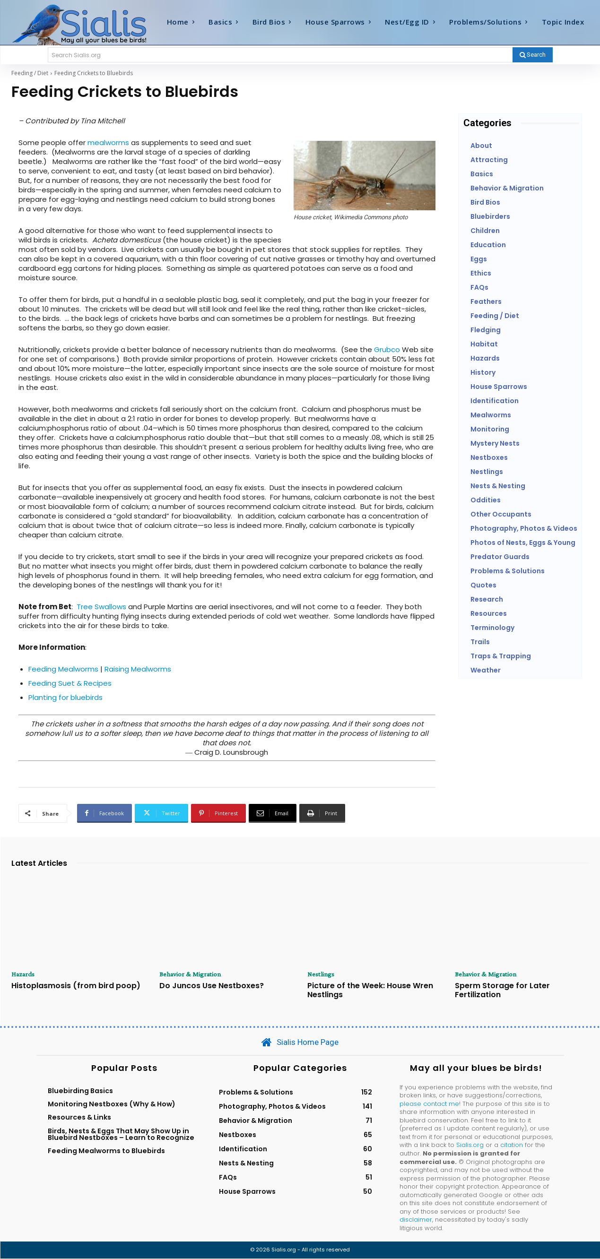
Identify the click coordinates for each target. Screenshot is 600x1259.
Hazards (24, 974)
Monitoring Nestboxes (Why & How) (111, 1104)
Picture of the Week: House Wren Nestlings (370, 991)
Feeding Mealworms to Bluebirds (106, 1151)
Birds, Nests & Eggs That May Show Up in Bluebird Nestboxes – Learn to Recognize (121, 1135)
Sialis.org (470, 1145)
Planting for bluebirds (65, 697)
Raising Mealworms (137, 669)
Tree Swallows (101, 607)
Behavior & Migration (192, 974)
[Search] (533, 54)
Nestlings (322, 974)
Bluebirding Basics (80, 1091)
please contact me (429, 1104)
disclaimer (416, 1220)
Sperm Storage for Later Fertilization (502, 991)
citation (511, 1145)
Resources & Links (79, 1118)
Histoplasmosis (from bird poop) (75, 986)
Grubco (387, 349)
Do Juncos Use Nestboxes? (211, 986)
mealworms (108, 142)
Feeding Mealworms (63, 669)
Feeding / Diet (29, 73)
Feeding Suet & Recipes (70, 683)
